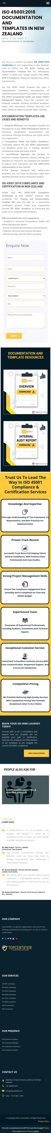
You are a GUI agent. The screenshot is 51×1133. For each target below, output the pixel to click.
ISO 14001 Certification (9, 987)
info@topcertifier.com (14, 1091)
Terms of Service (27, 1131)
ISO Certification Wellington (10, 1043)
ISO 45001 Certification (9, 991)
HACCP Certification (8, 1005)
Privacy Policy (43, 1121)
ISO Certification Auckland (10, 1039)
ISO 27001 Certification (9, 998)
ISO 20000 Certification (9, 1002)
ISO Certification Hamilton (10, 1050)
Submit (14, 336)
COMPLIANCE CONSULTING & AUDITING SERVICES (21, 791)
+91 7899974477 (12, 1086)
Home (5, 38)
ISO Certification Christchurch (11, 1046)
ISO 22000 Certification (9, 995)
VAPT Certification (7, 1009)
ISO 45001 (18, 38)
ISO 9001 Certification (8, 984)
